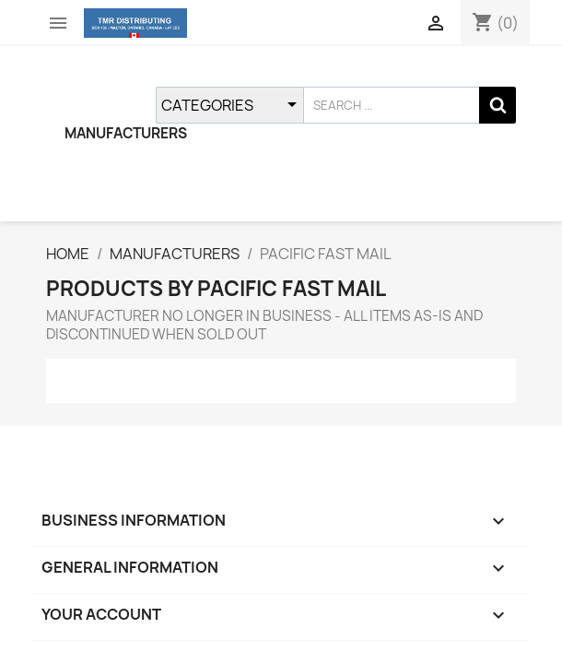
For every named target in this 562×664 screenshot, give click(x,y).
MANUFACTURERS (125, 133)
